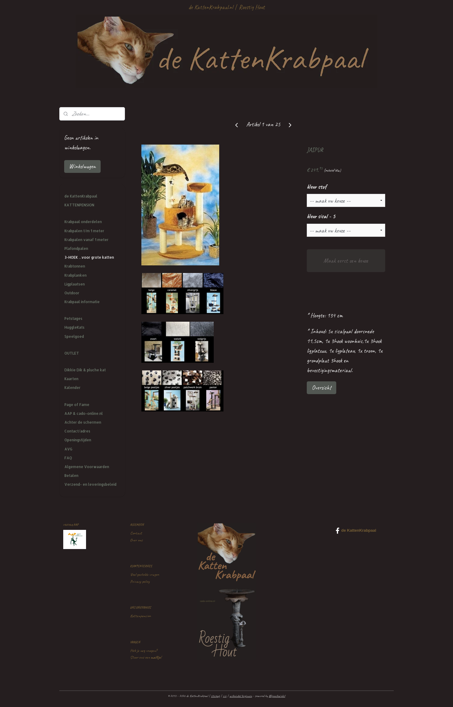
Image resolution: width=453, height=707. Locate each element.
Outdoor (71, 293)
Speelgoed (74, 336)
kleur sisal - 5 (321, 216)
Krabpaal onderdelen (83, 221)
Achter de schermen (82, 422)
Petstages (73, 318)
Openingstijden (77, 440)
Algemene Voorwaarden (86, 466)
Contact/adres (77, 431)
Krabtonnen (74, 266)
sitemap (215, 696)
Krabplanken (75, 275)
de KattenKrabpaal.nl (210, 7)
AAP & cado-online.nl (83, 413)
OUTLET (71, 353)
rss (225, 696)
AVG (68, 449)
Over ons (136, 540)
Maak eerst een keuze (345, 260)
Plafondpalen (76, 248)
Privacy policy (140, 581)
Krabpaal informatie (82, 301)
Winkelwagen (82, 166)
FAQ (68, 458)
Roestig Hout (252, 7)
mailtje (156, 657)
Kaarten (71, 378)
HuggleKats (74, 327)
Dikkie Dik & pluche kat (85, 370)
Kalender (72, 387)
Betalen (71, 475)
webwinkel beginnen (241, 696)
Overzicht (321, 387)
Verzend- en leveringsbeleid (90, 484)
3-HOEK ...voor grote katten (89, 257)
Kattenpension (140, 615)
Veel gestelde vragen (144, 574)
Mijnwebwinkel (277, 696)
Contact (136, 533)
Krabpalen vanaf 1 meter (86, 239)
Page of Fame (76, 404)
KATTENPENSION (79, 205)
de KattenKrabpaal (80, 196)
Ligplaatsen (74, 284)
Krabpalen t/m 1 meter (84, 231)
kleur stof (317, 187)
